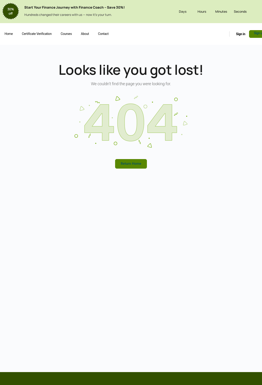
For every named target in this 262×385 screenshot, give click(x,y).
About (85, 34)
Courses (66, 34)
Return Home (131, 164)
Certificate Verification (37, 34)
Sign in (240, 34)
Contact (103, 34)
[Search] (223, 33)
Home (9, 34)
